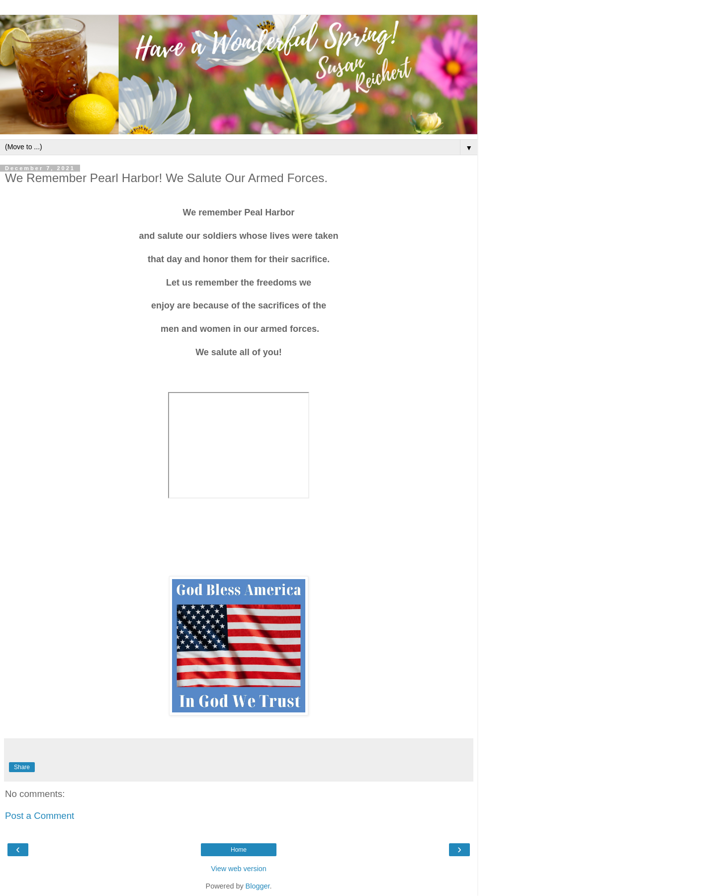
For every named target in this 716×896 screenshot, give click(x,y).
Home (239, 849)
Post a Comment (39, 815)
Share (22, 767)
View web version (239, 869)
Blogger (258, 886)
